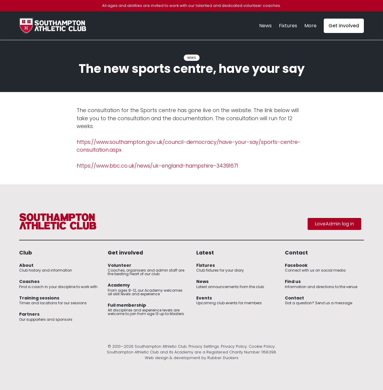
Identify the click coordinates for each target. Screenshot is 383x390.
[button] (310, 26)
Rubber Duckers (222, 357)
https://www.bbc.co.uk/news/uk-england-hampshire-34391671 (157, 165)
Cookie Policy (262, 346)
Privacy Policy (234, 346)
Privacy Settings (204, 346)
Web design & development (172, 357)
